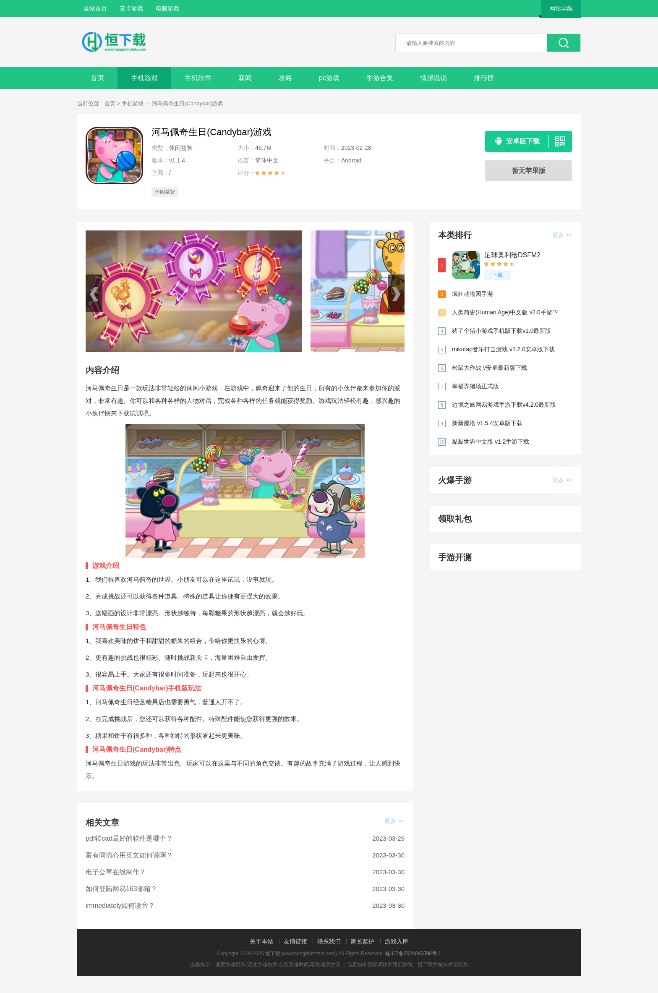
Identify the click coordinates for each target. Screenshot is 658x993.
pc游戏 (329, 77)
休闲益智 (165, 192)
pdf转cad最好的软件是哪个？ (129, 838)
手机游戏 (144, 77)
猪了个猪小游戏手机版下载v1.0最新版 (501, 330)
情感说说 (433, 77)
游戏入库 (396, 941)
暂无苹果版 (529, 170)
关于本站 (261, 941)
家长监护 (362, 941)
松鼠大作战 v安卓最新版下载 (489, 367)
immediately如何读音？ (120, 905)
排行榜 (484, 77)
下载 (498, 275)
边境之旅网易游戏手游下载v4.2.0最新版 (504, 404)
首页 (97, 77)
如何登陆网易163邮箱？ (121, 888)
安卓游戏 (131, 8)
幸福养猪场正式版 (475, 386)
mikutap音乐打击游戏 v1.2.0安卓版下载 (503, 349)
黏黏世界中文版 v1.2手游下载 (490, 441)
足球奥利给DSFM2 (512, 255)
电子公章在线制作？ (116, 871)
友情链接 (295, 941)
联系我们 (329, 941)
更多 (393, 821)
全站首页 (95, 8)
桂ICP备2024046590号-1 (413, 953)
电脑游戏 (167, 8)
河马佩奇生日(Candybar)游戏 (187, 103)
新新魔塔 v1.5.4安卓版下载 (487, 423)
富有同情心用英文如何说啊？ (129, 855)
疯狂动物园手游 (472, 293)
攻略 (285, 77)
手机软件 (198, 77)
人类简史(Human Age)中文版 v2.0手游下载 (505, 313)
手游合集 (379, 77)
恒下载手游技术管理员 (443, 964)
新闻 (245, 77)
